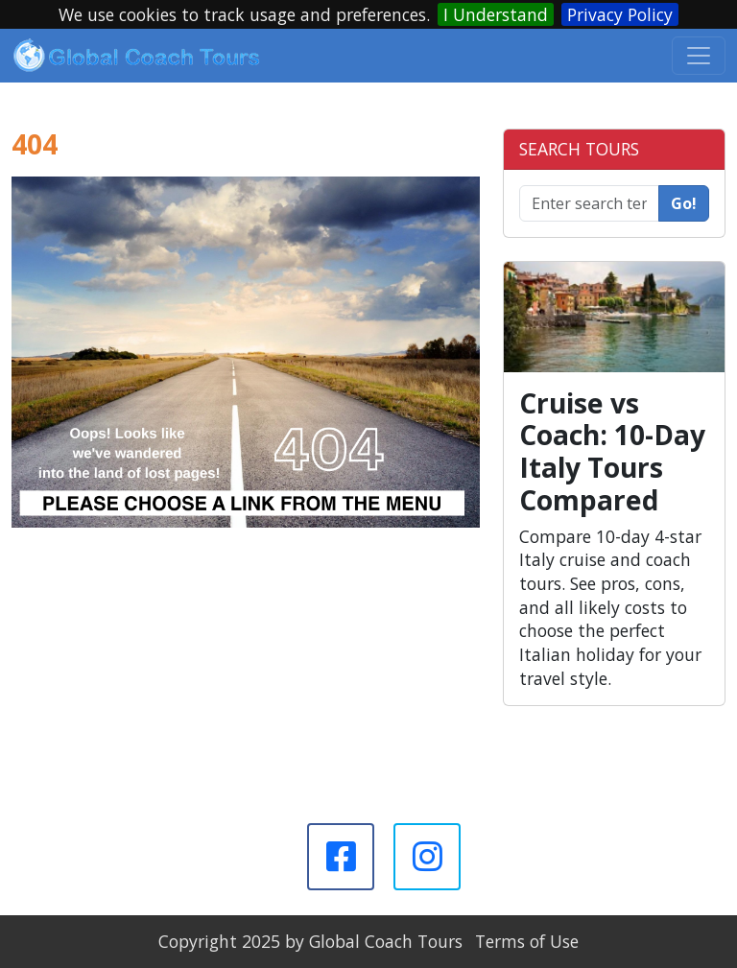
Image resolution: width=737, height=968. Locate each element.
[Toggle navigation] (698, 55)
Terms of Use (527, 941)
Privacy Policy (620, 14)
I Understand (495, 14)
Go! (684, 203)
